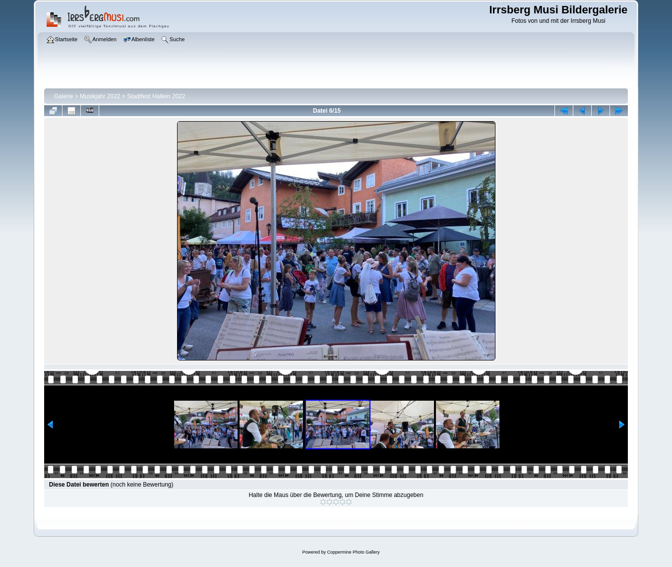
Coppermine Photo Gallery (353, 552)
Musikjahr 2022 (100, 96)
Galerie (63, 96)
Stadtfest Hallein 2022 (156, 96)
